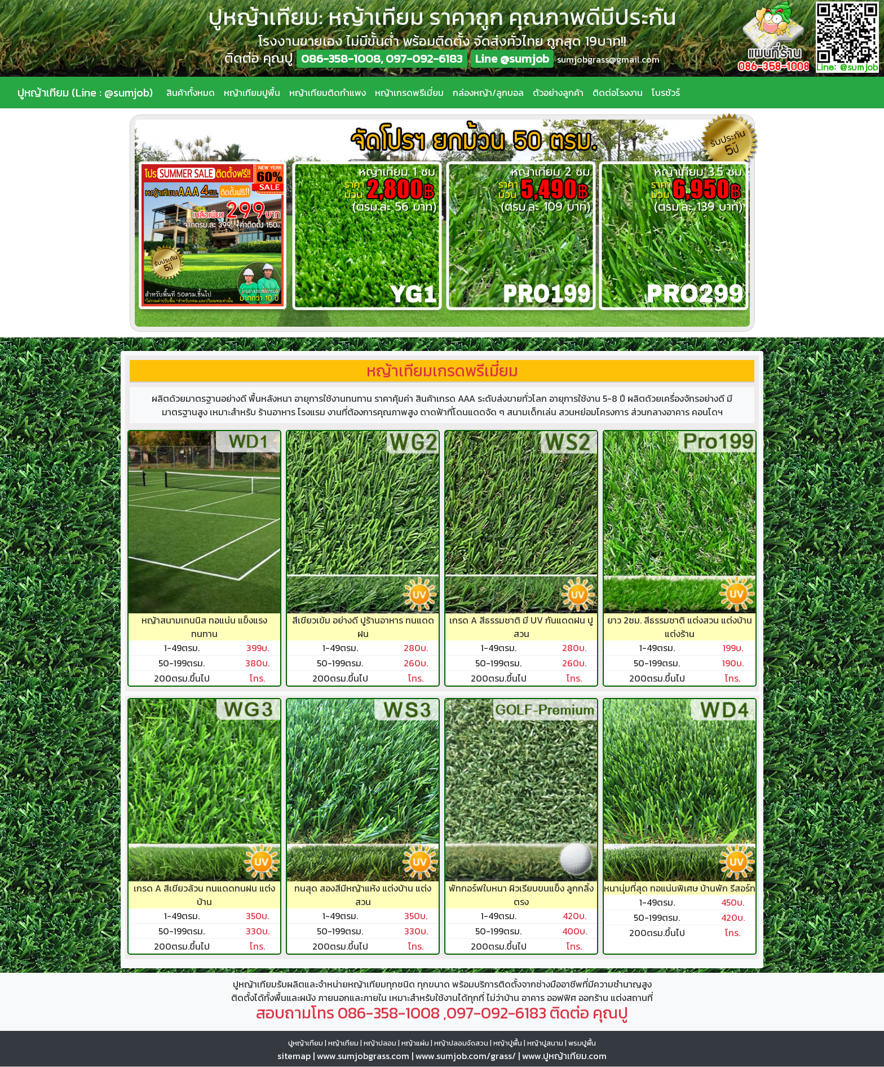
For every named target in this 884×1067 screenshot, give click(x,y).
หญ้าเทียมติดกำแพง (327, 92)
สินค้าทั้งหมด (190, 92)
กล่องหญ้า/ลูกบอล (488, 92)
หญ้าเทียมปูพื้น (252, 92)
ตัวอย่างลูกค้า (558, 92)
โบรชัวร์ (666, 92)
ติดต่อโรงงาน (618, 92)
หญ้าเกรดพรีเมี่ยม (409, 92)
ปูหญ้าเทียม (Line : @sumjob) (85, 92)
